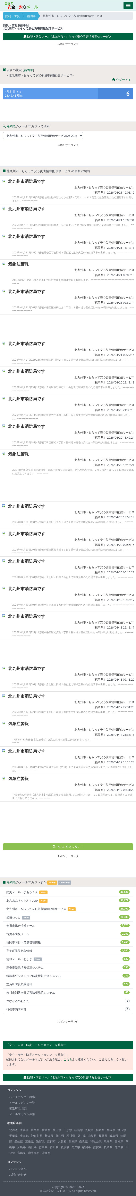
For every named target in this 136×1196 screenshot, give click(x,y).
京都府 (51, 1141)
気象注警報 (18, 264)
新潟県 (49, 1136)
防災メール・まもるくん (68, 892)
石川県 (70, 1136)
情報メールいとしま (68, 959)
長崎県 (108, 1147)
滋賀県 (40, 1141)
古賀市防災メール (68, 934)
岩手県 (35, 1130)
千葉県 (13, 1136)
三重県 (29, 1141)
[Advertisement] (68, 53)
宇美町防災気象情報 (68, 951)
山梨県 (92, 1136)
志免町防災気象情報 (68, 984)
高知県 (75, 1147)
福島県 (78, 1130)
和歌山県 (96, 1141)
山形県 (67, 1130)
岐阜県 (114, 1136)
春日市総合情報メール (68, 925)
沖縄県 (46, 1153)
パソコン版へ (17, 1169)
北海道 (13, 1130)
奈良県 (83, 1141)
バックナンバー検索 (22, 1097)
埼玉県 (122, 1130)
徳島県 (43, 1147)
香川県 (54, 1147)
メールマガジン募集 (22, 1114)
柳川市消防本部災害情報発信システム (68, 992)
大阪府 (62, 1141)
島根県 (119, 1141)
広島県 (21, 1147)
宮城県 (46, 1130)
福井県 (81, 1136)
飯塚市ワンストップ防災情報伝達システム (68, 976)
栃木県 (100, 1130)
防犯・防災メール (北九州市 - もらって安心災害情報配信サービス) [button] (68, 36)
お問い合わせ (17, 1174)
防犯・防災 (12, 16)
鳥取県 (108, 1141)
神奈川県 (36, 1136)
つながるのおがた (68, 1001)
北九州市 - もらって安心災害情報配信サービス (104, 187)
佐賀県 (97, 1147)
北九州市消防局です (26, 181)
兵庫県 (73, 1141)
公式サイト (121, 80)
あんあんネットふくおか (68, 900)
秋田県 (57, 1130)
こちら (67, 1059)
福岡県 (31, 16)
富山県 (60, 1136)
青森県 (24, 1130)
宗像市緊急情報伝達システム (68, 967)
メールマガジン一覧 (22, 1103)
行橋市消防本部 (68, 1009)
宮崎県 (21, 1153)
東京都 (24, 1136)
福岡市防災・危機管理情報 (68, 942)
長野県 (103, 1136)
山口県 (32, 1147)
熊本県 (119, 1147)
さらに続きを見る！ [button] (68, 847)
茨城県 (89, 1130)
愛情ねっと (68, 917)
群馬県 (111, 1130)
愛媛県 (65, 1147)
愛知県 (18, 1141)
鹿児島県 (34, 1153)
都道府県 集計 (18, 1108)
